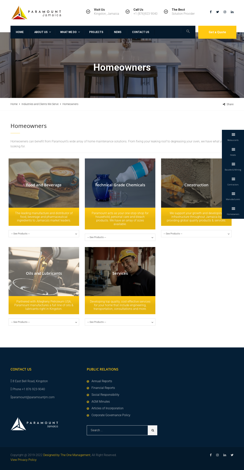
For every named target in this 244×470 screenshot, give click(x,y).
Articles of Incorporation (108, 408)
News (117, 32)
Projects (96, 32)
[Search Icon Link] (188, 30)
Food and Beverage (44, 184)
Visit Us (99, 9)
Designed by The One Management (66, 455)
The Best (178, 9)
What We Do (68, 32)
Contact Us (140, 32)
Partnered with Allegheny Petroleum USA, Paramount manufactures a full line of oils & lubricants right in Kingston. (43, 305)
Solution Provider (183, 13)
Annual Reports (102, 381)
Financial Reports (103, 388)
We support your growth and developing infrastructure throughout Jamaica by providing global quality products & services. (196, 216)
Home (20, 32)
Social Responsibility (105, 395)
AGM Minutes (101, 401)
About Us (41, 32)
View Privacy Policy (23, 460)
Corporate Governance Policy (111, 415)
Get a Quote (217, 32)
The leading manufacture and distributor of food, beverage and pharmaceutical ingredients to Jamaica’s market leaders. (44, 216)
